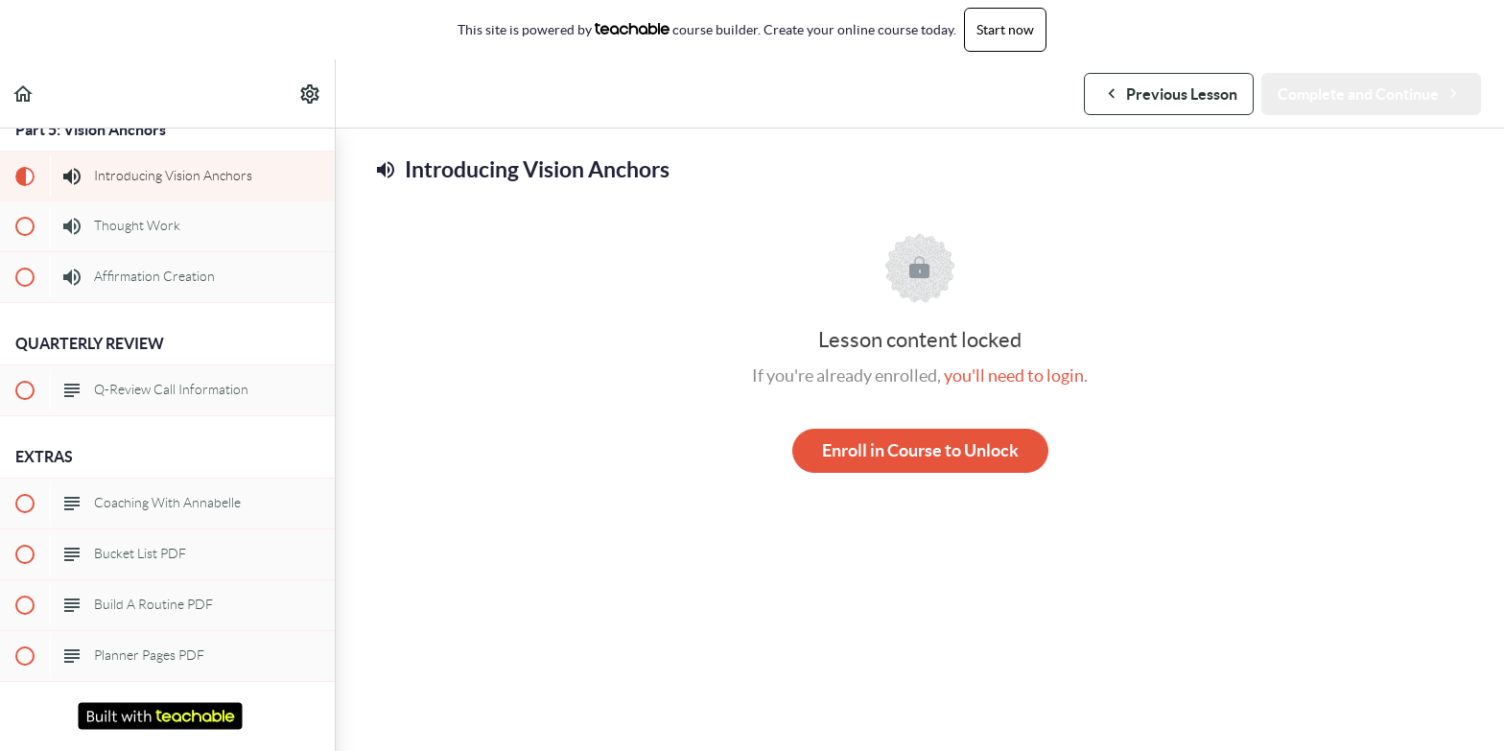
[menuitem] (311, 93)
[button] (24, 93)
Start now (1005, 29)
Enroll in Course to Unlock (920, 450)
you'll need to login (1014, 375)
